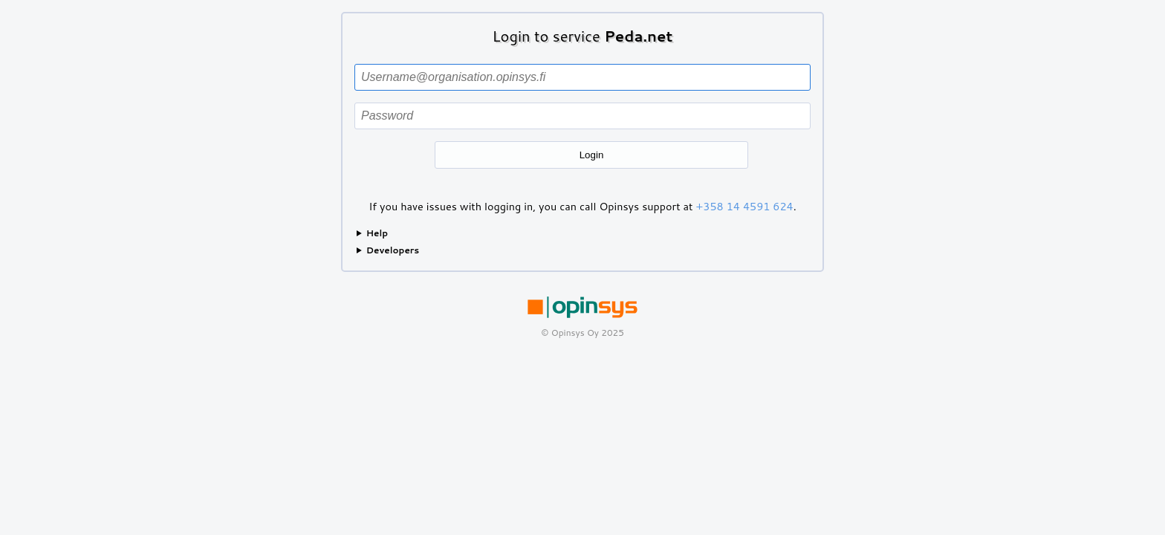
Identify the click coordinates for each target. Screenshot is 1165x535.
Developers (393, 250)
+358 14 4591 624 (745, 206)
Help (377, 233)
